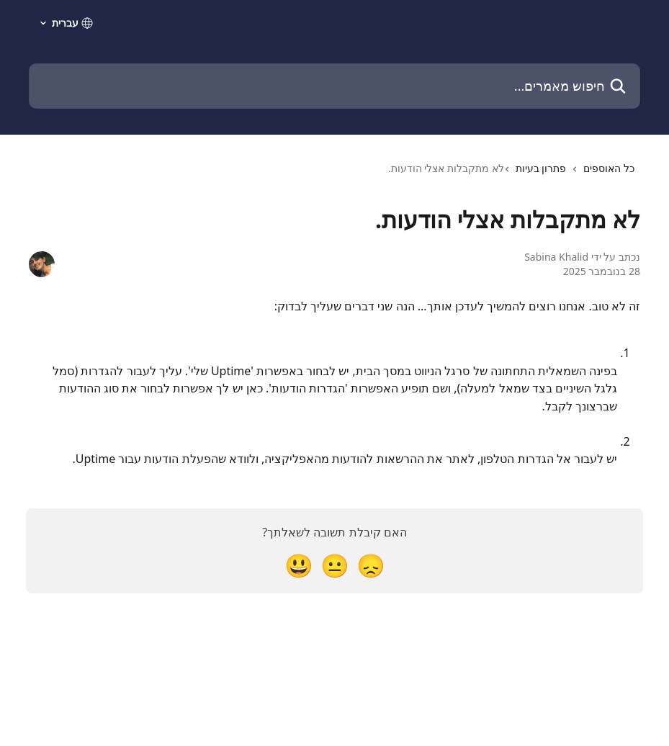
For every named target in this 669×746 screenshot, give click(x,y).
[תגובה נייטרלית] (335, 565)
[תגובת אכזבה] (371, 565)
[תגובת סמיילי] (299, 565)
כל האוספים (608, 168)
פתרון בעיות (541, 168)
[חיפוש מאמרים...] (334, 86)
